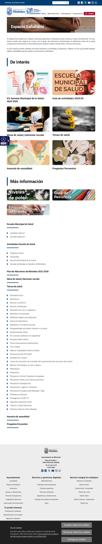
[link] (79, 3)
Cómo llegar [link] (51, 467)
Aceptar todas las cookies (76, 525)
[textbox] (58, 2)
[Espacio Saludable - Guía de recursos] (73, 195)
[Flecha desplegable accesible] (8, 141)
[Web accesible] (3, 139)
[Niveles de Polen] (28, 195)
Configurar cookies (76, 539)
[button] (67, 2)
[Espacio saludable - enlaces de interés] (28, 210)
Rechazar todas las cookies (76, 532)
